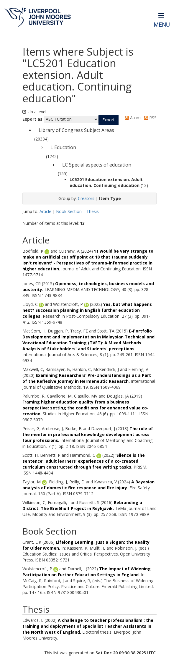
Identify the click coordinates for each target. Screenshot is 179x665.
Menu (162, 24)
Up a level (34, 111)
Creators (86, 198)
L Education (63, 147)
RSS (149, 117)
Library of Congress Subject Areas (76, 130)
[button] (108, 120)
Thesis (92, 211)
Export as (32, 119)
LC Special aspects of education (96, 165)
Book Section (69, 211)
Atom (132, 117)
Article (45, 211)
